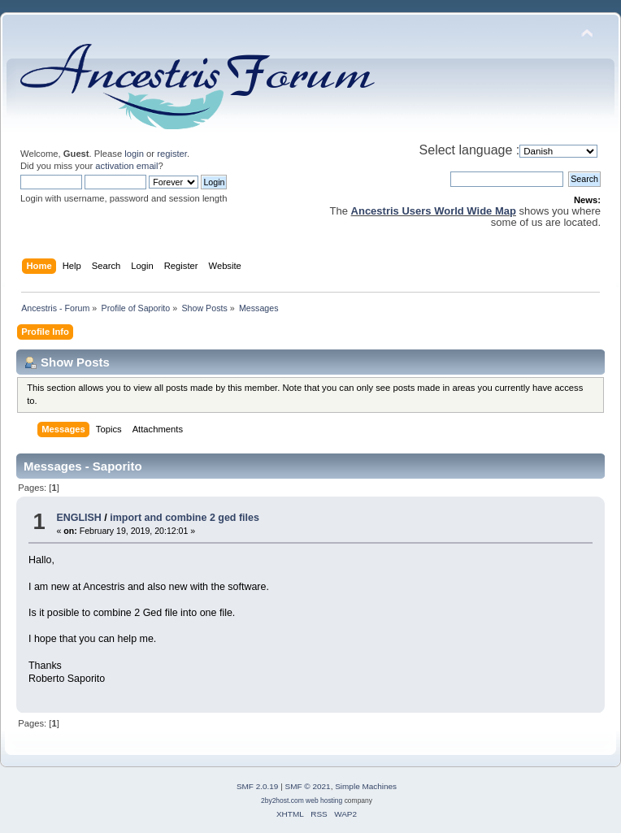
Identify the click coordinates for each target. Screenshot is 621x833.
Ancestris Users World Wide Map (433, 211)
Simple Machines (366, 786)
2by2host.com (282, 800)
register (172, 153)
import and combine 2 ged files (184, 517)
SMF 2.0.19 (258, 786)
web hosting (324, 800)
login (134, 153)
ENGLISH (78, 517)
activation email (126, 166)
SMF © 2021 (308, 786)
